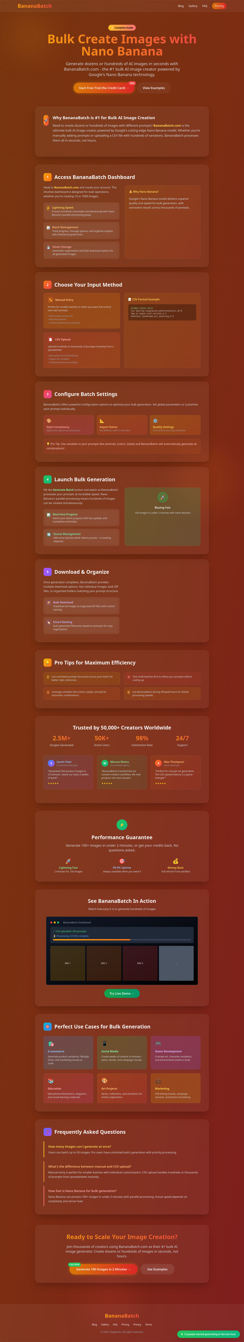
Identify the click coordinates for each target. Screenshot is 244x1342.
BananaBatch (35, 6)
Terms (148, 1324)
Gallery (193, 6)
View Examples (154, 88)
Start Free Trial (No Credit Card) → (107, 86)
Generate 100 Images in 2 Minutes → (100, 1267)
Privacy (137, 1324)
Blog (181, 6)
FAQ (204, 6)
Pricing (219, 6)
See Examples (157, 1269)
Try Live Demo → (122, 993)
